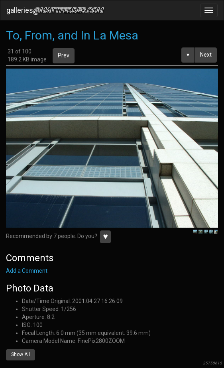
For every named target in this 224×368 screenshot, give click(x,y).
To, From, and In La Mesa (72, 35)
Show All (20, 354)
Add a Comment (26, 271)
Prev (63, 55)
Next (206, 54)
